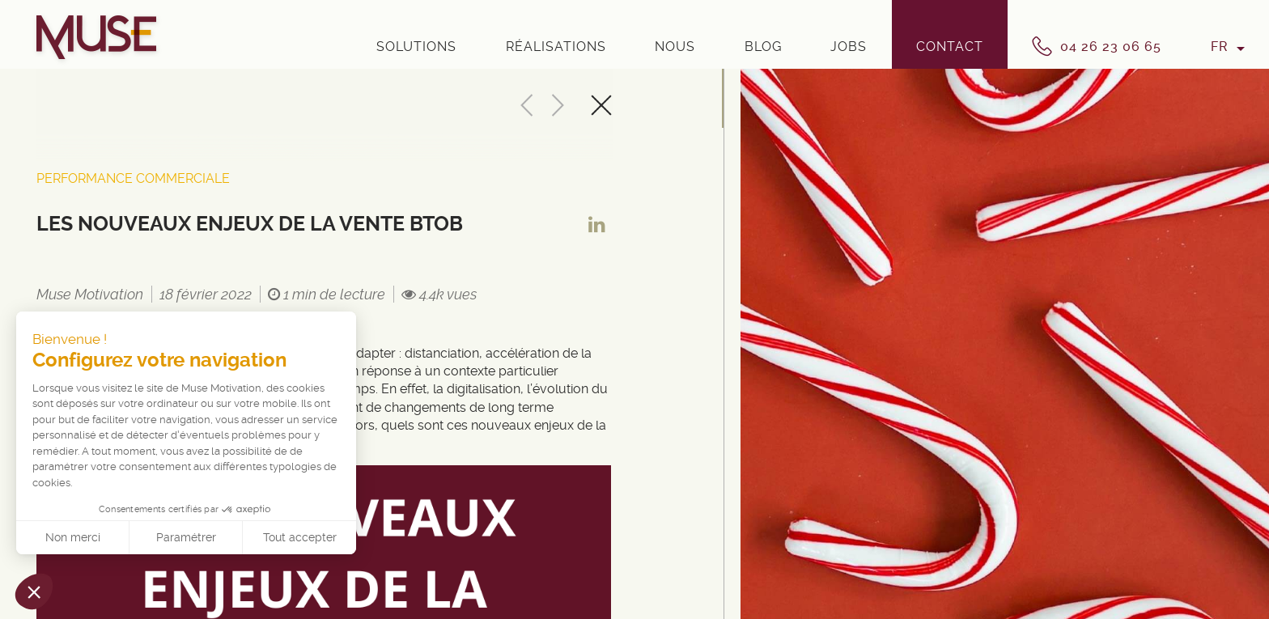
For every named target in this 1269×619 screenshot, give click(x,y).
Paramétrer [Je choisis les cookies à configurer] (186, 537)
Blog (763, 46)
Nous (675, 46)
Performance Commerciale (133, 178)
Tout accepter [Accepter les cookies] (300, 537)
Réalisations (556, 46)
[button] (34, 591)
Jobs (848, 46)
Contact (949, 46)
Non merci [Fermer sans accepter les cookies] (72, 537)
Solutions (416, 46)
